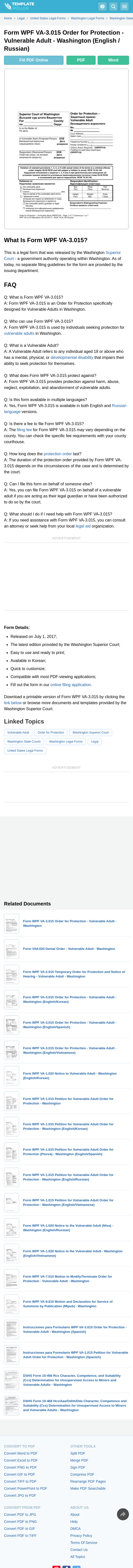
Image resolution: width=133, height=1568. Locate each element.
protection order (58, 454)
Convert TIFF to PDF (20, 1481)
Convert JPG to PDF (20, 1495)
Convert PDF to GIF (19, 1529)
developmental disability (72, 357)
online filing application (70, 685)
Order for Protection (51, 732)
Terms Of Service (83, 1543)
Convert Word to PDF (21, 1453)
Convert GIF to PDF (19, 1474)
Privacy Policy (81, 1536)
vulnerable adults (19, 333)
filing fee (24, 430)
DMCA (75, 1529)
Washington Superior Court (91, 732)
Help (74, 1522)
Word (113, 60)
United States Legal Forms (25, 750)
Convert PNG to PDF (20, 1467)
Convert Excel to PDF (21, 1460)
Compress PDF (82, 1474)
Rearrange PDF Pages (88, 1481)
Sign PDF (77, 1467)
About (75, 1515)
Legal (94, 741)
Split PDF (77, 1453)
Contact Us (79, 1550)
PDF (81, 60)
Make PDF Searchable (88, 1488)
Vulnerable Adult (18, 732)
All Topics (77, 1557)
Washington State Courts (24, 741)
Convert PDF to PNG (20, 1522)
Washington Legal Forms (66, 741)
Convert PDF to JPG (20, 1515)
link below (13, 703)
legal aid (83, 526)
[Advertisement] (66, 576)
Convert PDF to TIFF (20, 1536)
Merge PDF (79, 1460)
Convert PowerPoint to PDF (25, 1488)
